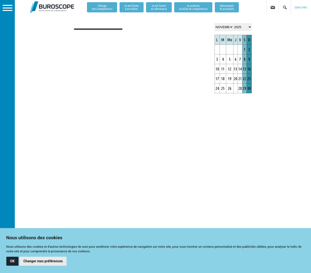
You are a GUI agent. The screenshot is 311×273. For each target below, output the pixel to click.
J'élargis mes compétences (102, 7)
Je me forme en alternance (159, 7)
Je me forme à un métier (131, 7)
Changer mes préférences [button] (43, 261)
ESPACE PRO (300, 7)
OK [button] (12, 261)
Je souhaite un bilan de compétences (193, 7)
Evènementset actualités (227, 7)
